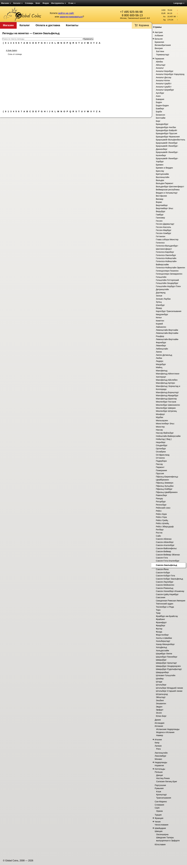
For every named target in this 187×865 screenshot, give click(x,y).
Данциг (159, 775)
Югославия (160, 844)
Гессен (159, 221)
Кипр (157, 742)
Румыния (159, 788)
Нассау (159, 430)
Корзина (144, 25)
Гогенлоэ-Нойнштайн (166, 258)
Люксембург (160, 756)
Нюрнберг (161, 442)
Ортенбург (161, 448)
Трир (158, 613)
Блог (38, 3)
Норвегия (159, 765)
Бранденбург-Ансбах (166, 127)
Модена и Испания (165, 732)
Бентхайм (160, 118)
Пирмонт (160, 467)
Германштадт (162, 54)
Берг (158, 121)
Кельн (159, 317)
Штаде (159, 682)
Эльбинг (160, 700)
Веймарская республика (167, 189)
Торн (158, 610)
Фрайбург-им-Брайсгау (167, 616)
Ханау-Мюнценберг (165, 644)
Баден (159, 102)
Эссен (159, 713)
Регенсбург (161, 505)
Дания (158, 720)
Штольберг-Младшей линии (169, 688)
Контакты (72, 25)
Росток (159, 533)
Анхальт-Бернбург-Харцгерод (170, 74)
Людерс (159, 361)
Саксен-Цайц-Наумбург (167, 594)
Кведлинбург (162, 314)
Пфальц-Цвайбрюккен (167, 492)
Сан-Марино (161, 801)
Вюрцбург (160, 211)
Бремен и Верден (164, 168)
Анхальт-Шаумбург (165, 90)
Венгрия (159, 48)
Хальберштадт (163, 641)
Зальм (159, 295)
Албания (159, 35)
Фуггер (159, 629)
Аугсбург (160, 93)
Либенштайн (162, 349)
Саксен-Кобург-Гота (165, 575)
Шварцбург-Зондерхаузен (168, 666)
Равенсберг (161, 495)
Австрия (159, 32)
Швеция (158, 831)
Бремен (159, 165)
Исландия (159, 723)
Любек (159, 358)
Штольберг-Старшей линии (169, 691)
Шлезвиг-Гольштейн (165, 675)
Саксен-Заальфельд (166, 565)
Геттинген (160, 236)
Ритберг (160, 529)
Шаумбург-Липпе (164, 653)
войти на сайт (66, 13)
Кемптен (160, 321)
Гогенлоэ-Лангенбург (166, 255)
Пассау (159, 464)
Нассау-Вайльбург (165, 433)
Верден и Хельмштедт (167, 193)
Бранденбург (162, 124)
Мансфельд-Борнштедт (167, 392)
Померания (161, 470)
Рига (158, 749)
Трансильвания (163, 798)
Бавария (160, 99)
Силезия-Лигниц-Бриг (166, 781)
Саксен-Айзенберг (165, 542)
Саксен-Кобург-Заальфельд (169, 579)
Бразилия (159, 42)
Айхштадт (160, 65)
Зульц (159, 302)
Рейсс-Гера (161, 517)
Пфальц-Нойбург (164, 489)
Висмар (159, 199)
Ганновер (160, 218)
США (157, 808)
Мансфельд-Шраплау (166, 399)
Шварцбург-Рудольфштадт (169, 669)
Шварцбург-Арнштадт (166, 663)
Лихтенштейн (161, 753)
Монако (158, 759)
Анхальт (160, 68)
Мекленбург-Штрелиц (166, 411)
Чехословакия (161, 825)
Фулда (159, 632)
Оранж (159, 811)
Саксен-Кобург (163, 572)
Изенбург (160, 305)
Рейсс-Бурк (161, 514)
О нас (72, 3)
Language (179, 3)
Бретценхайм (162, 174)
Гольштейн (161, 277)
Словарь (29, 3)
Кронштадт (161, 794)
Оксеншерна (162, 834)
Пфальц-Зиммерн (164, 483)
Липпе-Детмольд (164, 355)
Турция (158, 815)
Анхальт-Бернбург (164, 71)
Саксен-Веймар (163, 551)
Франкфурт (161, 622)
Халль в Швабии (164, 638)
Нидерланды (161, 762)
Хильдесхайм (162, 650)
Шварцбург (161, 660)
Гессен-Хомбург (163, 233)
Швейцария (160, 828)
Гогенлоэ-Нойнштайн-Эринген (170, 267)
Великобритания (163, 45)
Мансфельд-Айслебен (167, 380)
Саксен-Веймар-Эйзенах (168, 554)
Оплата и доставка (48, 25)
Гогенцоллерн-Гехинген (167, 271)
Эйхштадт (161, 697)
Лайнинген (161, 327)
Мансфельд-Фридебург (167, 395)
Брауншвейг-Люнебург (167, 143)
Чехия (158, 821)
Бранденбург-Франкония (168, 136)
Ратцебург (161, 501)
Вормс (159, 202)
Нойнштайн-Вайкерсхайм (168, 436)
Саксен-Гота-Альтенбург (167, 561)
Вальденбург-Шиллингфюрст (170, 186)
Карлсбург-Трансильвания (168, 311)
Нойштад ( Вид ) (164, 439)
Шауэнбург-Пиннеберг (166, 657)
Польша (158, 772)
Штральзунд (162, 694)
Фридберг (160, 625)
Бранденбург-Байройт (166, 130)
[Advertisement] (76, 81)
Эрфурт (159, 710)
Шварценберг (162, 672)
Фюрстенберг (162, 635)
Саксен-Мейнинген (165, 585)
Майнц (159, 367)
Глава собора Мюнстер (167, 239)
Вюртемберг (162, 205)
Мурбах (159, 417)
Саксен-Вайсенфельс (166, 548)
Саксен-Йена (162, 569)
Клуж (158, 791)
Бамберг (160, 108)
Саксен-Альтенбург (165, 545)
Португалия (160, 785)
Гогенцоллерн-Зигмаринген (169, 274)
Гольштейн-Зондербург (167, 283)
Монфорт (160, 414)
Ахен (158, 96)
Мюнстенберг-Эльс (165, 423)
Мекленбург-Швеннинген (168, 405)
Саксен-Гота (162, 558)
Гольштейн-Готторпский (167, 280)
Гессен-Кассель (163, 227)
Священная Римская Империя (170, 600)
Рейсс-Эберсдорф (165, 526)
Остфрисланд (162, 455)
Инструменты (58, 3)
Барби (159, 111)
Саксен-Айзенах (164, 539)
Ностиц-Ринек (163, 778)
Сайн (158, 536)
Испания (159, 726)
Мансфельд (161, 370)
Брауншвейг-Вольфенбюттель (170, 140)
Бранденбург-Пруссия (166, 133)
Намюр (159, 735)
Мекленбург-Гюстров (166, 402)
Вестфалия (161, 196)
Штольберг (161, 685)
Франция (159, 818)
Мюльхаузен (162, 420)
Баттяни (160, 51)
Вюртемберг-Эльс (164, 208)
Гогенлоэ (160, 243)
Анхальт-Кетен (163, 80)
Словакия (159, 805)
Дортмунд (160, 292)
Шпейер (160, 678)
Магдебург (161, 364)
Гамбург (160, 214)
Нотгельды (160, 769)
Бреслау (160, 171)
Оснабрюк (161, 451)
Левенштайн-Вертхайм (167, 330)
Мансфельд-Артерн (165, 383)
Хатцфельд (161, 647)
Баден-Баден (162, 105)
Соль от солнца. (15, 54)
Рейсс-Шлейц (162, 523)
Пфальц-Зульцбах (165, 486)
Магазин (6, 3)
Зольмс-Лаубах (163, 299)
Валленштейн (162, 177)
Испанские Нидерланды (167, 729)
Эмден (159, 707)
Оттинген (160, 458)
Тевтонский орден (164, 604)
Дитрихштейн (162, 289)
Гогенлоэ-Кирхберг (165, 252)
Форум (46, 3)
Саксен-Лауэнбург (164, 582)
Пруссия (160, 473)
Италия (158, 739)
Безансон (160, 115)
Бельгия (159, 39)
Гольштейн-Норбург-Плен (168, 286)
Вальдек (160, 180)
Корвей (159, 324)
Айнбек (159, 62)
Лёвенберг (161, 345)
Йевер (159, 308)
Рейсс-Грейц (162, 520)
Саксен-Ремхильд (164, 588)
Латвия (158, 746)
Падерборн (161, 461)
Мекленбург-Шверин (166, 408)
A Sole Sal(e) (11, 50)
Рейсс (159, 511)
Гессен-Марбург (163, 230)
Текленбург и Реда (165, 607)
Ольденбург (161, 445)
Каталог (18, 3)
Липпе (159, 352)
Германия (159, 58)
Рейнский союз (163, 508)
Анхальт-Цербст (164, 83)
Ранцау (159, 498)
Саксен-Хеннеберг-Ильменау (170, 591)
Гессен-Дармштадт (165, 224)
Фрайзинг (160, 619)
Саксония (160, 597)
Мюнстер (160, 427)
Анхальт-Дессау (163, 77)
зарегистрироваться (71, 16)
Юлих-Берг (161, 716)
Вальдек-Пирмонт (164, 183)
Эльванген (161, 703)
